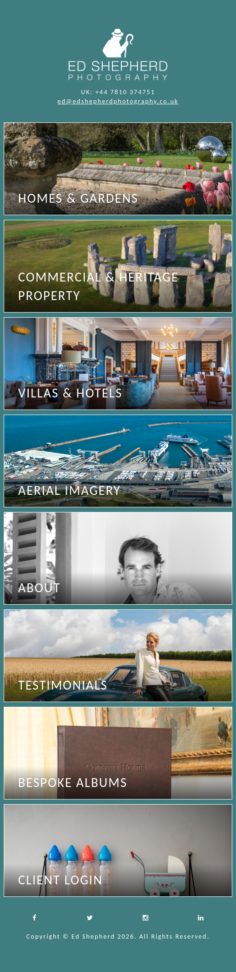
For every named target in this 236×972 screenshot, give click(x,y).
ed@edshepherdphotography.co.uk (118, 101)
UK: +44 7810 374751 (118, 92)
